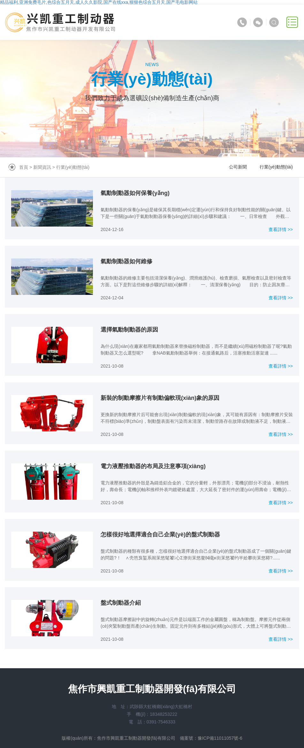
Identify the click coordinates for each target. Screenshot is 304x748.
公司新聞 (238, 166)
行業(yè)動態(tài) (72, 167)
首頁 (23, 167)
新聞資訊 (42, 167)
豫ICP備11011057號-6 (220, 738)
